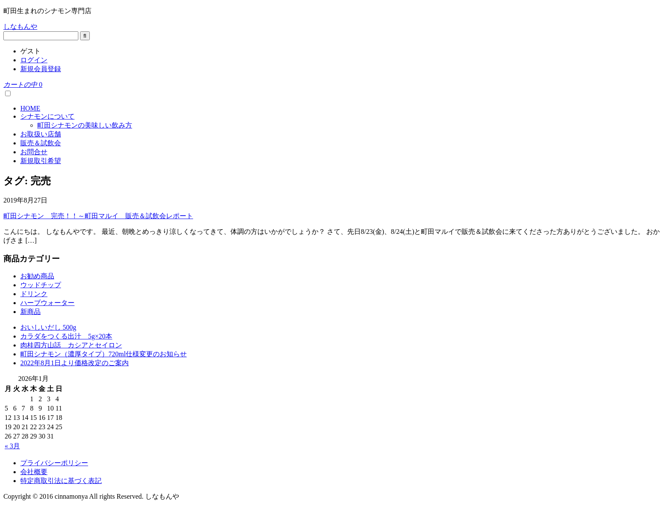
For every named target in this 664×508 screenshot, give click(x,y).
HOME (30, 108)
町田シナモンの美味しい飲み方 (84, 125)
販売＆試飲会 (40, 143)
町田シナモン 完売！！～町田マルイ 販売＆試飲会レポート (98, 215)
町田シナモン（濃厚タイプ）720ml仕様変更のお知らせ (103, 354)
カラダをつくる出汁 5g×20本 (66, 336)
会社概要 (33, 471)
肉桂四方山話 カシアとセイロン (71, 345)
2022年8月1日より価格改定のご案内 (74, 362)
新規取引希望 (40, 160)
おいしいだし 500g (48, 327)
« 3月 (12, 446)
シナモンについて (47, 116)
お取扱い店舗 (40, 134)
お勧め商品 (37, 276)
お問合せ (33, 151)
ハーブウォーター (47, 302)
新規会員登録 (40, 68)
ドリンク (33, 293)
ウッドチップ (40, 285)
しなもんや (20, 26)
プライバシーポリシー (54, 462)
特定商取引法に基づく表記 (61, 480)
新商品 (30, 311)
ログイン (33, 60)
